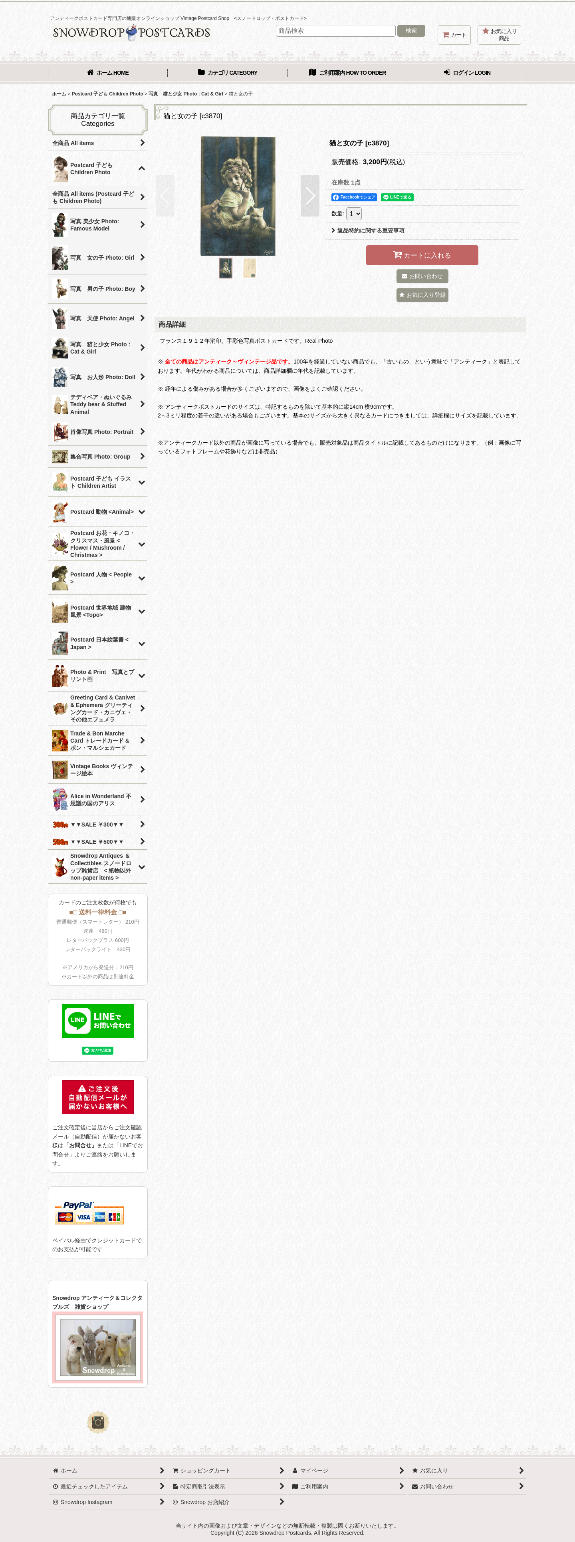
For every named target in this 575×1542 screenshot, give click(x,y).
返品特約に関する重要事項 (367, 230)
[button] (165, 196)
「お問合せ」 (80, 1145)
